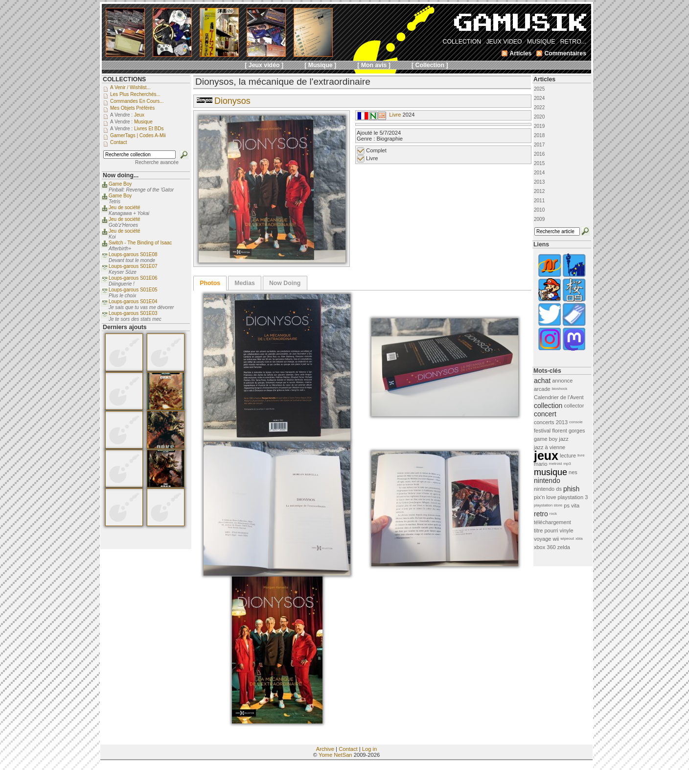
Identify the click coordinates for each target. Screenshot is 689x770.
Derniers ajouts (125, 327)
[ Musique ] (320, 65)
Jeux (139, 115)
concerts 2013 (551, 422)
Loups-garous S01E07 (133, 266)
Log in (369, 749)
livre (581, 455)
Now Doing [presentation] (284, 283)
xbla (579, 538)
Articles (544, 79)
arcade (542, 389)
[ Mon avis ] (373, 65)
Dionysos (232, 101)
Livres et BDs (149, 128)
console (576, 422)
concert (545, 414)
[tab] (210, 283)
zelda (563, 547)
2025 (539, 89)
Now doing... (120, 175)
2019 (539, 126)
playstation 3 (573, 497)
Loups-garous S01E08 (133, 254)
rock (553, 513)
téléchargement (552, 522)
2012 (539, 191)
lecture (568, 455)
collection (548, 405)
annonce (562, 381)
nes (573, 472)
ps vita (571, 505)
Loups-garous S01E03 (133, 313)
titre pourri (546, 530)
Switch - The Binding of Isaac (140, 242)
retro (541, 514)
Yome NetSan (335, 755)
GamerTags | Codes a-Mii (138, 135)
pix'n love (545, 497)
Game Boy (120, 184)
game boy (545, 439)
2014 (539, 172)
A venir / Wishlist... (130, 87)
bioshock (560, 388)
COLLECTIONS (124, 79)
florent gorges (568, 430)
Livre (395, 115)
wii (555, 539)
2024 (539, 98)
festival (542, 430)
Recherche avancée (157, 162)
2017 (539, 144)
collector (574, 406)
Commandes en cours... (137, 101)
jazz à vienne (549, 447)
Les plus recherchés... (135, 94)
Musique (143, 121)
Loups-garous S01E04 (133, 301)
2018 (539, 135)
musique (550, 472)
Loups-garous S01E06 (133, 278)
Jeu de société (124, 207)
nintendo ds (548, 489)
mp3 (567, 463)
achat (542, 381)
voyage (542, 539)
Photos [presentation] (210, 283)
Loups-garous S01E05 (133, 289)
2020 (539, 117)
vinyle (567, 530)
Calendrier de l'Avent (559, 397)
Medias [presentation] (244, 283)
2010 (539, 210)
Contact (348, 749)
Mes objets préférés (132, 108)
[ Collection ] (430, 65)
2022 (539, 107)
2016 (539, 154)
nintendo (547, 480)
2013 (539, 182)
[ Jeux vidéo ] (264, 65)
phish (571, 489)
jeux (546, 455)
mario (541, 464)
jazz (564, 439)
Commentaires (565, 53)
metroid (555, 463)
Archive (325, 749)
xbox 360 (545, 547)
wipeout (567, 538)
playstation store (548, 505)
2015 (539, 163)
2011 (539, 200)
